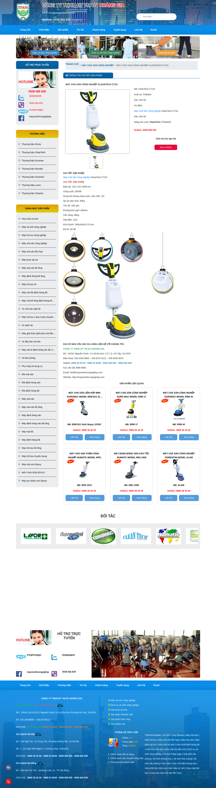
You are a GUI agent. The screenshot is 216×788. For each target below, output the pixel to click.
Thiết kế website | (154, 735)
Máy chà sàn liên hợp (30, 251)
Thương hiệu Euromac (31, 160)
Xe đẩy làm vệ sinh (29, 341)
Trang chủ (25, 29)
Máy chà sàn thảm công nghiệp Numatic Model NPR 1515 (84, 455)
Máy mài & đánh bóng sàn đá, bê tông (36, 350)
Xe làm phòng (26, 358)
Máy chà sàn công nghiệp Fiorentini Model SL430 (179, 455)
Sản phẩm (63, 29)
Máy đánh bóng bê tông (31, 276)
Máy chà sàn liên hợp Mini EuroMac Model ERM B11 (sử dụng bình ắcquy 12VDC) (84, 395)
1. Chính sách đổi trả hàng (121, 754)
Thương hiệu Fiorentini (31, 177)
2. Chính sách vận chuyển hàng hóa (125, 758)
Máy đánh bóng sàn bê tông (33, 423)
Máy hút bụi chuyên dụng (32, 456)
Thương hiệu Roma (29, 144)
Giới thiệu (44, 29)
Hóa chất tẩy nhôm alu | (157, 768)
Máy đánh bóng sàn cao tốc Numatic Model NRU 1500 (131, 455)
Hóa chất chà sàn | (155, 749)
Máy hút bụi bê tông (29, 448)
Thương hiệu (64, 685)
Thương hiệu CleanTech (31, 152)
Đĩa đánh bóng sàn (29, 382)
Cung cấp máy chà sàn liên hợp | (166, 773)
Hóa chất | (167, 763)
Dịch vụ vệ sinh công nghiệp (106, 52)
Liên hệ (138, 29)
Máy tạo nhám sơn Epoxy (32, 480)
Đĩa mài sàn (26, 374)
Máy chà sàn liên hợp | (169, 740)
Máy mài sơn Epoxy (29, 464)
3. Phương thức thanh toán (121, 762)
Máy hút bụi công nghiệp (32, 235)
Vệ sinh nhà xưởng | (183, 758)
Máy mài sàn (26, 399)
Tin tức (80, 29)
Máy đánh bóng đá (29, 440)
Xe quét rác (25, 325)
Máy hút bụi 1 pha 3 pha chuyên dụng (35, 317)
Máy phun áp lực (28, 259)
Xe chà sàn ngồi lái (29, 309)
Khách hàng (99, 29)
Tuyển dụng (120, 29)
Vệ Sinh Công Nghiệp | (174, 735)
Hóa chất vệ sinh (166, 52)
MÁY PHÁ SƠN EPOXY (31, 472)
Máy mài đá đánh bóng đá (32, 292)
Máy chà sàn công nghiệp (32, 243)
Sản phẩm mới (116, 724)
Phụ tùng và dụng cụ (30, 366)
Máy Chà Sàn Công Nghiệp (147, 111)
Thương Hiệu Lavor (29, 185)
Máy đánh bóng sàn (29, 415)
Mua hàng (166, 147)
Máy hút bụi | (151, 740)
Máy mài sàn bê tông (30, 268)
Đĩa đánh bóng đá (28, 390)
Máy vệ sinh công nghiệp (45, 52)
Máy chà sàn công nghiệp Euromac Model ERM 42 (179, 394)
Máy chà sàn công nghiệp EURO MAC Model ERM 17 (131, 394)
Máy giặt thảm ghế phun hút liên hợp (35, 333)
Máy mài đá (25, 431)
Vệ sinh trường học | (163, 758)
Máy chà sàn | (192, 735)
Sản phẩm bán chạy (119, 719)
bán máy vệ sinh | (178, 768)
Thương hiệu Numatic (30, 168)
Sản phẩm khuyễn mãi (120, 714)
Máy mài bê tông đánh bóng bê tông (35, 300)
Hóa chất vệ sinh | (167, 744)
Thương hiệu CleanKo (31, 193)
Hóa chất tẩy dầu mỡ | (176, 749)
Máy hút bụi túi (27, 284)
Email (154, 29)
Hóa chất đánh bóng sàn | (184, 763)
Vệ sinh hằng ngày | (173, 754)
